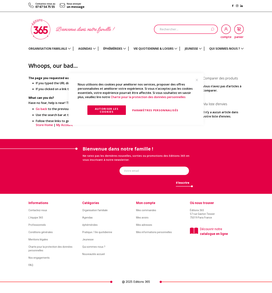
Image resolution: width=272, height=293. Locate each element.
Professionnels (37, 224)
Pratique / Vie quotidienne (97, 232)
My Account (64, 125)
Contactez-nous (37, 210)
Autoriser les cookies (107, 110)
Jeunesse (88, 239)
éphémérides (90, 224)
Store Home (44, 125)
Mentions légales (38, 239)
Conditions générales (40, 232)
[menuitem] (49, 49)
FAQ (30, 265)
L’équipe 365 (35, 217)
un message (75, 7)
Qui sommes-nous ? (93, 246)
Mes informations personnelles (154, 232)
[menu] (136, 49)
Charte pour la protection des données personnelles (148, 97)
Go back (41, 109)
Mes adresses (144, 224)
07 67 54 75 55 (45, 7)
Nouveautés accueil (93, 254)
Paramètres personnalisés (155, 110)
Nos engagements (39, 257)
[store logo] (40, 29)
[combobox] (186, 29)
